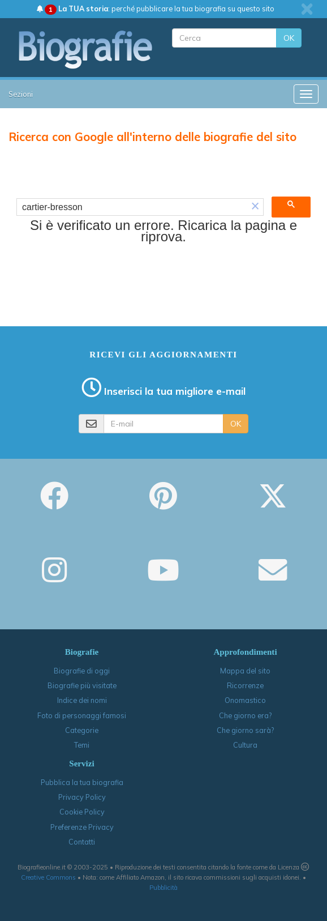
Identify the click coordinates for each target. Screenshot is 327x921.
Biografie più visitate (82, 685)
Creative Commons (48, 877)
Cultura (245, 744)
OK (288, 38)
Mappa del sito (245, 670)
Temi (81, 744)
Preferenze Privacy (82, 827)
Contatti (81, 841)
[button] (255, 207)
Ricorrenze (245, 685)
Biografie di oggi (82, 670)
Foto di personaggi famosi (81, 715)
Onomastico (245, 700)
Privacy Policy (82, 796)
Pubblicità (163, 888)
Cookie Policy (82, 811)
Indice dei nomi (82, 700)
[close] (307, 9)
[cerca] (132, 207)
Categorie (81, 730)
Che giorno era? (245, 715)
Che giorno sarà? (245, 730)
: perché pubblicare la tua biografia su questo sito (155, 8)
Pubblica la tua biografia (82, 782)
